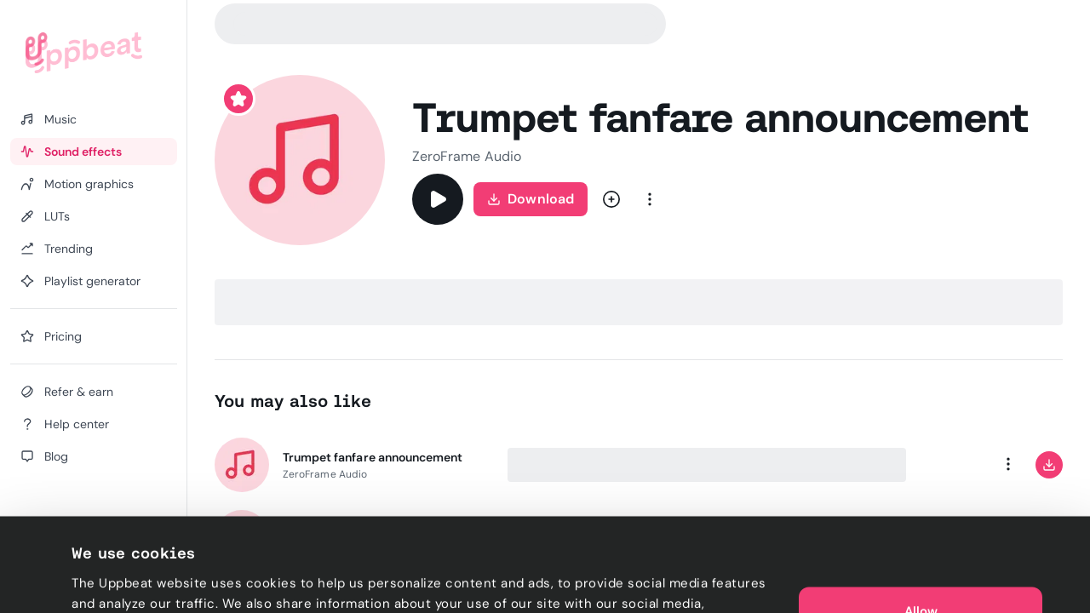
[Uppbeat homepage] (84, 52)
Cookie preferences (133, 579)
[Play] (437, 199)
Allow (921, 517)
